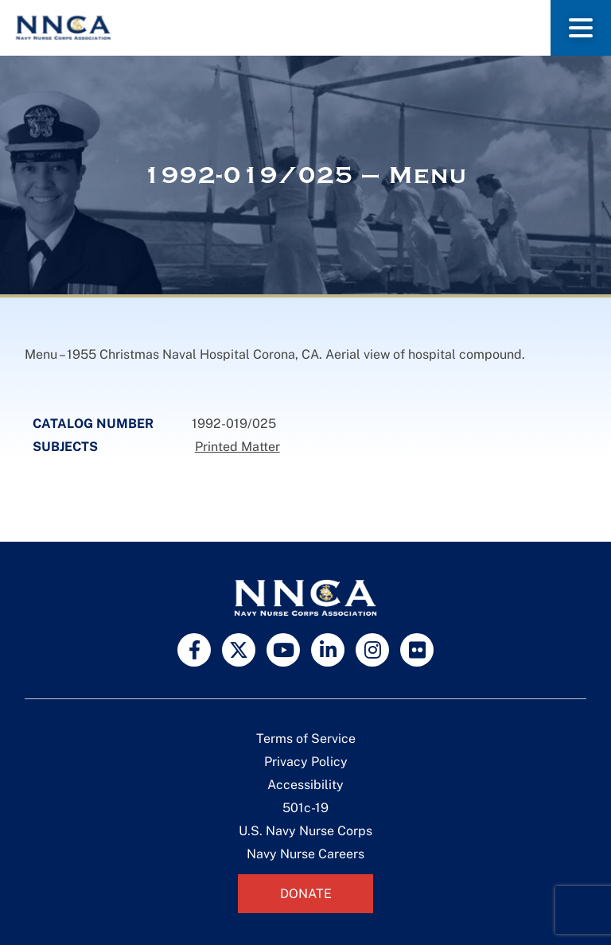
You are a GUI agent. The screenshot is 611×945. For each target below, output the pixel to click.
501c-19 (305, 807)
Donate (306, 893)
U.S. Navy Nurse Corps (305, 830)
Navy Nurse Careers (305, 853)
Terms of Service (306, 738)
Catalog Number (93, 423)
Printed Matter (237, 446)
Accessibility (305, 784)
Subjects (65, 446)
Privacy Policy (306, 761)
